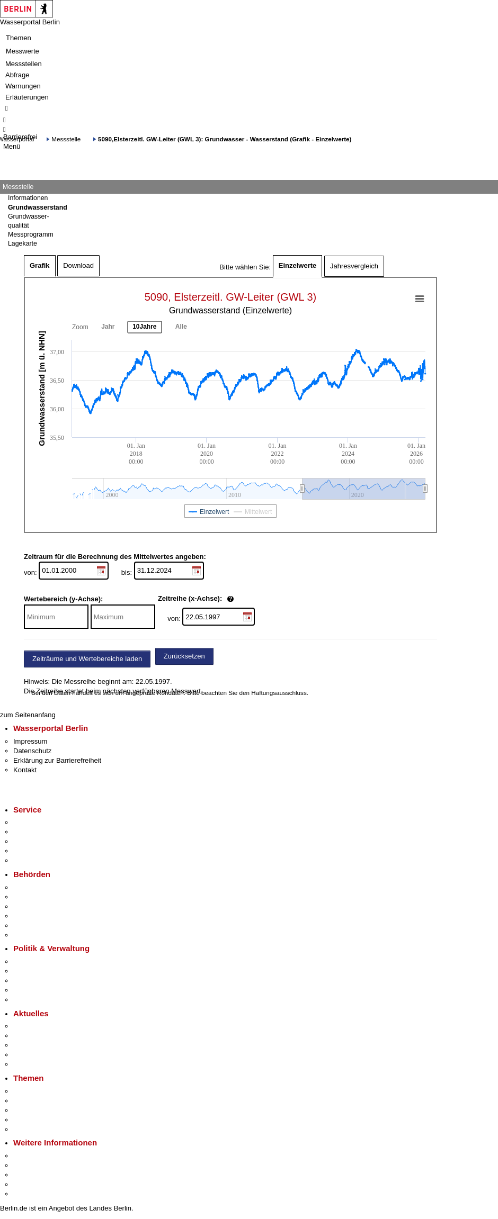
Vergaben (28, 1000)
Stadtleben (29, 1184)
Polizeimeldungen (40, 1036)
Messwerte (22, 51)
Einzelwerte (298, 265)
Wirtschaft (28, 1175)
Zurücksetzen (184, 656)
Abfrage (17, 75)
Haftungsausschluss (279, 692)
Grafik (40, 265)
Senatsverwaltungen (44, 897)
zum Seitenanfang (28, 715)
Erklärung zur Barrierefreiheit (57, 760)
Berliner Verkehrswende (49, 1101)
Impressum (30, 741)
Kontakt (25, 770)
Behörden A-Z (34, 887)
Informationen (28, 198)
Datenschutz (32, 751)
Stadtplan (27, 1194)
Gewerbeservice (38, 860)
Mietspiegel (30, 1120)
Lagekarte (22, 243)
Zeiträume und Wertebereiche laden (87, 659)
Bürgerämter (32, 916)
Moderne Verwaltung (44, 1110)
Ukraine (25, 1055)
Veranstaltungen (38, 1045)
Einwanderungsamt (42, 935)
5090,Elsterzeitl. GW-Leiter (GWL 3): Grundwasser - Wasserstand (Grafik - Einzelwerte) (224, 139)
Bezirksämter (33, 906)
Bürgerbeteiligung (40, 981)
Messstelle (66, 139)
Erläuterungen (27, 97)
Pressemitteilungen (42, 1026)
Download (78, 265)
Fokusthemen (34, 1091)
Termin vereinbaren (42, 832)
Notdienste (29, 851)
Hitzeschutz (31, 1064)
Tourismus (29, 1165)
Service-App (32, 822)
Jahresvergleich (354, 266)
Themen (18, 38)
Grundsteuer (32, 1129)
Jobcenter (28, 925)
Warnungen (23, 86)
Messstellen (23, 64)
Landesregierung (39, 961)
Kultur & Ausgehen (41, 1156)
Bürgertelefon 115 (40, 841)
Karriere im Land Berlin (48, 971)
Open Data (30, 990)
